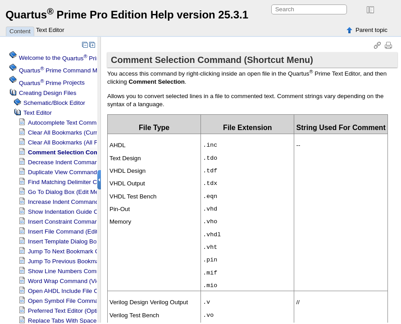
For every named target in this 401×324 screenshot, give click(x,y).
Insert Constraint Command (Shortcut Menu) (87, 221)
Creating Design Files (47, 93)
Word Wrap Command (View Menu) (75, 281)
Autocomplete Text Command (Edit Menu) (83, 122)
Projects (52, 83)
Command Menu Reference (78, 70)
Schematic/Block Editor (54, 102)
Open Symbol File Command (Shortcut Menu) (89, 300)
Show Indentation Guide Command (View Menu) (92, 211)
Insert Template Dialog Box (64, 241)
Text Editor (50, 30)
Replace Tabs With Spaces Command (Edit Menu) (95, 320)
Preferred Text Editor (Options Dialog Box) (84, 310)
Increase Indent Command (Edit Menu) (80, 201)
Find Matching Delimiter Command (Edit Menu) (90, 182)
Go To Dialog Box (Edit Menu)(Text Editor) (84, 192)
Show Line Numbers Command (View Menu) (87, 271)
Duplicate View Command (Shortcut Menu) (84, 172)
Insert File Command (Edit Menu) (72, 231)
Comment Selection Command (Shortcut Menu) (95, 152)
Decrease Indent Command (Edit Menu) (81, 162)
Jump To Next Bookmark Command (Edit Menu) (91, 251)
